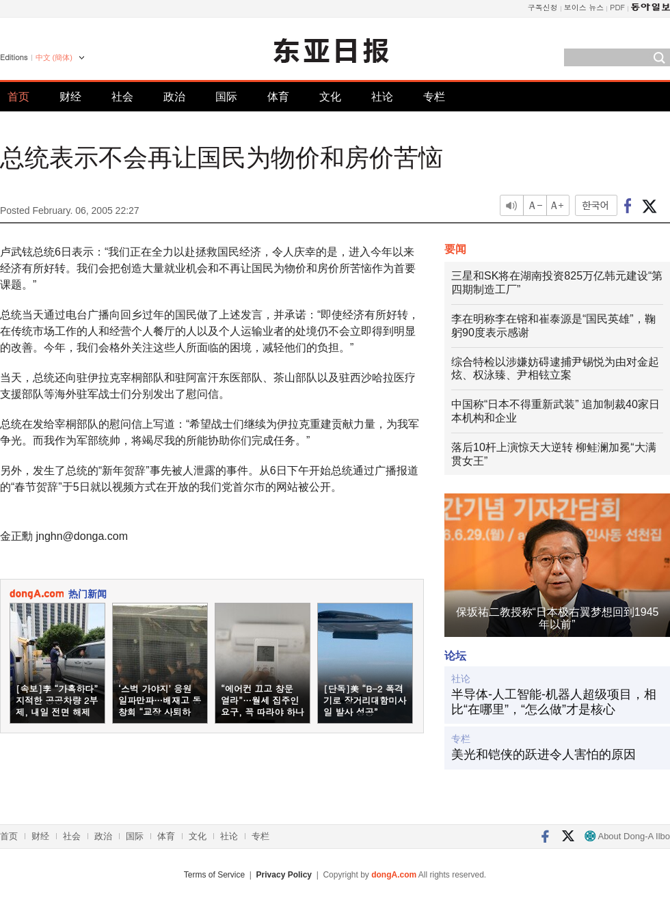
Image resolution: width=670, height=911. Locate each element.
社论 (382, 97)
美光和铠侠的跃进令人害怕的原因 (543, 754)
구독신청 (543, 7)
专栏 (434, 97)
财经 (70, 97)
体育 (278, 97)
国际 (226, 97)
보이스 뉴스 (584, 7)
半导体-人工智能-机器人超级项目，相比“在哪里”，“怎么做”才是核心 (553, 702)
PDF (617, 7)
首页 (18, 97)
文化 (330, 97)
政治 (174, 97)
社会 (122, 97)
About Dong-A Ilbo (627, 836)
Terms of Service (214, 875)
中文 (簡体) (54, 57)
